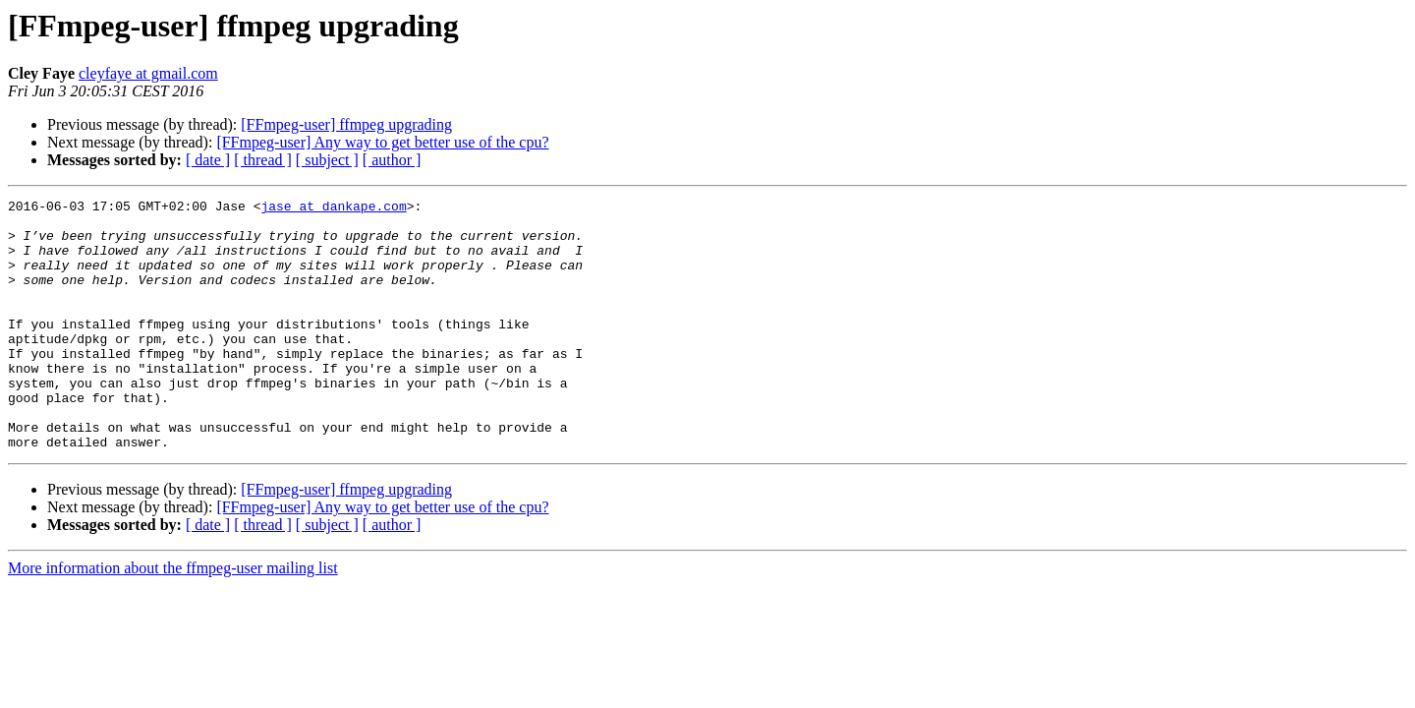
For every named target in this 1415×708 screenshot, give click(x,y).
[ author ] (392, 159)
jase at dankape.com (333, 208)
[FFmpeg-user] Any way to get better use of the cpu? (382, 142)
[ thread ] (263, 159)
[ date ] (208, 159)
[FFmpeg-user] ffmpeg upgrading (346, 124)
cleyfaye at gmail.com (148, 73)
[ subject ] (327, 159)
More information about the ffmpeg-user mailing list (173, 618)
